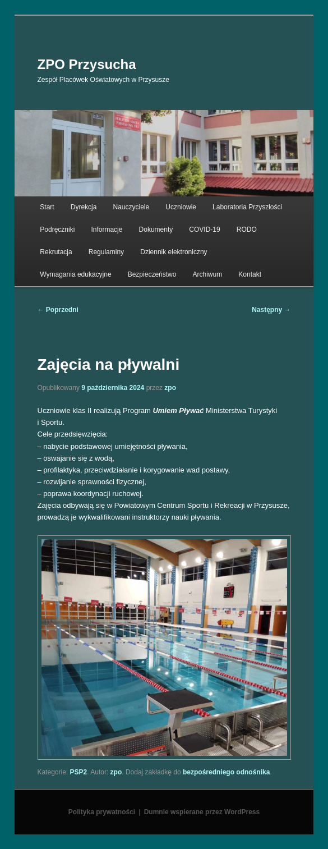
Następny (271, 310)
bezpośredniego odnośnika (226, 772)
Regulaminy (106, 252)
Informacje (106, 229)
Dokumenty (156, 229)
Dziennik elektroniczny (173, 252)
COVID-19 (204, 229)
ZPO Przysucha (87, 64)
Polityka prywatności (101, 812)
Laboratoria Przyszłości (247, 207)
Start (47, 207)
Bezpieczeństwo (152, 274)
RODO (247, 229)
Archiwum (208, 274)
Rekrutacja (56, 252)
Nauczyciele (131, 207)
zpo (170, 388)
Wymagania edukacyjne (75, 274)
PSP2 (78, 772)
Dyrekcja (84, 207)
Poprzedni (58, 310)
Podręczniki (57, 229)
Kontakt (249, 274)
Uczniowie (180, 207)
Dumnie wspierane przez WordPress (202, 812)
